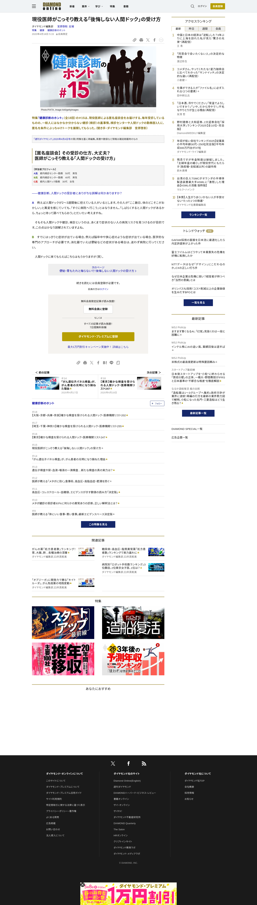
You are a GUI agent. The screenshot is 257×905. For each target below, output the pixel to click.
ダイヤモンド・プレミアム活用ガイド (64, 793)
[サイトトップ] (48, 6)
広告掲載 (51, 823)
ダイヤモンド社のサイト (127, 773)
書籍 (125, 6)
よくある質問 (52, 817)
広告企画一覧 (180, 437)
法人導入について (55, 835)
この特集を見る (98, 524)
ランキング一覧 (198, 214)
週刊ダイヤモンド (122, 787)
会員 (218, 28)
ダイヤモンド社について (198, 773)
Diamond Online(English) (127, 780)
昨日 (191, 28)
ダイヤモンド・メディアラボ (127, 853)
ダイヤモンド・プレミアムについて (62, 787)
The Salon (119, 829)
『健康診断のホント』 (51, 117)
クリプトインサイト (123, 841)
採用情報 (189, 793)
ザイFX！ (118, 811)
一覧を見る (198, 302)
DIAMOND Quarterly (125, 823)
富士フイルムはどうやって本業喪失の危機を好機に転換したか (198, 254)
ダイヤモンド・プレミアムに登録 (98, 336)
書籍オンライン (121, 799)
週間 (205, 28)
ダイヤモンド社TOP (195, 780)
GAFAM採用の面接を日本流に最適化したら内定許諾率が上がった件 (198, 241)
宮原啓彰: (65, 26)
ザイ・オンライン (122, 805)
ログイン (202, 6)
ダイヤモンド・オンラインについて (64, 773)
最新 (178, 28)
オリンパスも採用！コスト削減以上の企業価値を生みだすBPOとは (198, 290)
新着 (72, 6)
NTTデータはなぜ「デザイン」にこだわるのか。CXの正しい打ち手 (198, 266)
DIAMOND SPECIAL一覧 (187, 428)
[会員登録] (217, 6)
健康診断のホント (56, 30)
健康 (42, 30)
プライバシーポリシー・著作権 (61, 811)
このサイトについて (55, 780)
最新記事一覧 (198, 413)
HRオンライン (121, 835)
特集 (112, 6)
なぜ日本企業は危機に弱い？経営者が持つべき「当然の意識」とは (198, 278)
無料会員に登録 (98, 309)
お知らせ (189, 799)
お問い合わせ (53, 829)
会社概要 (189, 787)
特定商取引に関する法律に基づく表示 (65, 805)
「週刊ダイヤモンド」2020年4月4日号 (52, 139)
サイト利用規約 (54, 799)
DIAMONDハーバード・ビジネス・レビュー (135, 793)
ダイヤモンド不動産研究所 (127, 817)
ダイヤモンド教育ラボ (124, 847)
